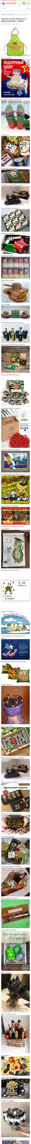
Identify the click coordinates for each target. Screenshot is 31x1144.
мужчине (11, 14)
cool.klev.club (4, 14)
